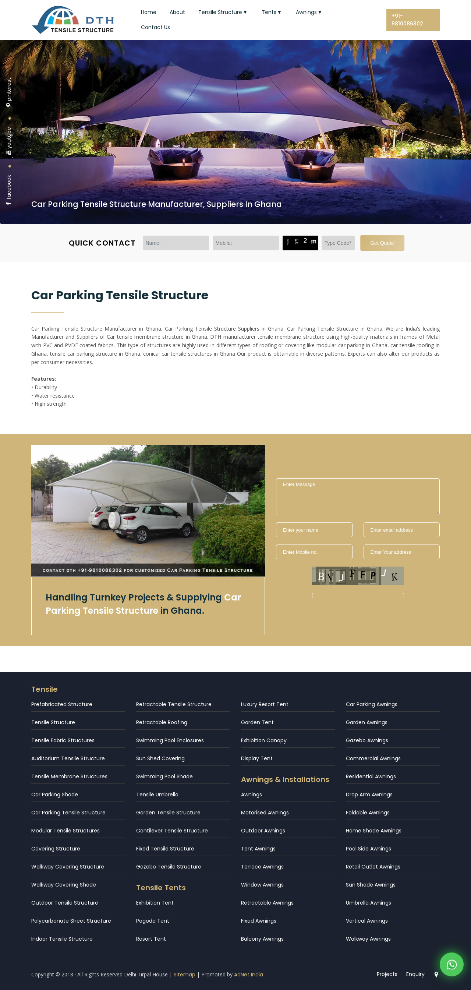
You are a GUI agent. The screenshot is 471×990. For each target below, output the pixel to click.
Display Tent (257, 758)
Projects (387, 974)
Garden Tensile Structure (168, 812)
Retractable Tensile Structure (174, 704)
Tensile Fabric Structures (63, 740)
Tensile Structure (223, 12)
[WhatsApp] (452, 965)
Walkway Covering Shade (63, 884)
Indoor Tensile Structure (62, 939)
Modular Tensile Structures (65, 830)
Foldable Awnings (368, 812)
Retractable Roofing (161, 722)
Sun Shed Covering (160, 758)
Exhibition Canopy (264, 740)
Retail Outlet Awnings (373, 866)
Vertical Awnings (367, 920)
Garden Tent (257, 722)
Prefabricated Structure (61, 704)
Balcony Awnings (262, 939)
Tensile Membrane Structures (69, 776)
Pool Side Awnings (368, 848)
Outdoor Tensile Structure (64, 902)
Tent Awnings (258, 848)
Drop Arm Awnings (369, 794)
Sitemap (184, 974)
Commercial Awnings (373, 758)
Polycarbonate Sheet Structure (71, 920)
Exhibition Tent (155, 902)
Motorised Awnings (265, 812)
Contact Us (155, 27)
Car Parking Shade (54, 794)
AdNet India (248, 974)
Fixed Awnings (258, 920)
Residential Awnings (371, 776)
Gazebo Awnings (367, 740)
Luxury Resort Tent (264, 704)
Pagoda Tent (152, 920)
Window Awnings (262, 884)
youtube (9, 141)
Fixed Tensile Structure (165, 848)
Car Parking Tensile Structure (68, 812)
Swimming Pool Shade (164, 776)
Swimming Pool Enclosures (170, 740)
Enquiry (415, 974)
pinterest (9, 93)
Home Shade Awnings (373, 830)
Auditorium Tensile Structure (68, 758)
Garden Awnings (366, 722)
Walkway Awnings (368, 939)
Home (148, 12)
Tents (272, 12)
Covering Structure (55, 848)
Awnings (309, 12)
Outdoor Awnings (263, 830)
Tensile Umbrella (157, 794)
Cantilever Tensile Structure (172, 830)
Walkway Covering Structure (67, 866)
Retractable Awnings (267, 902)
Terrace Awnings (262, 866)
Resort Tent (151, 939)
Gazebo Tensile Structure (168, 866)
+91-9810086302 (407, 19)
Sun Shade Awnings (371, 884)
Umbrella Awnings (368, 902)
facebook (9, 190)
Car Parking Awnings (371, 704)
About (177, 12)
